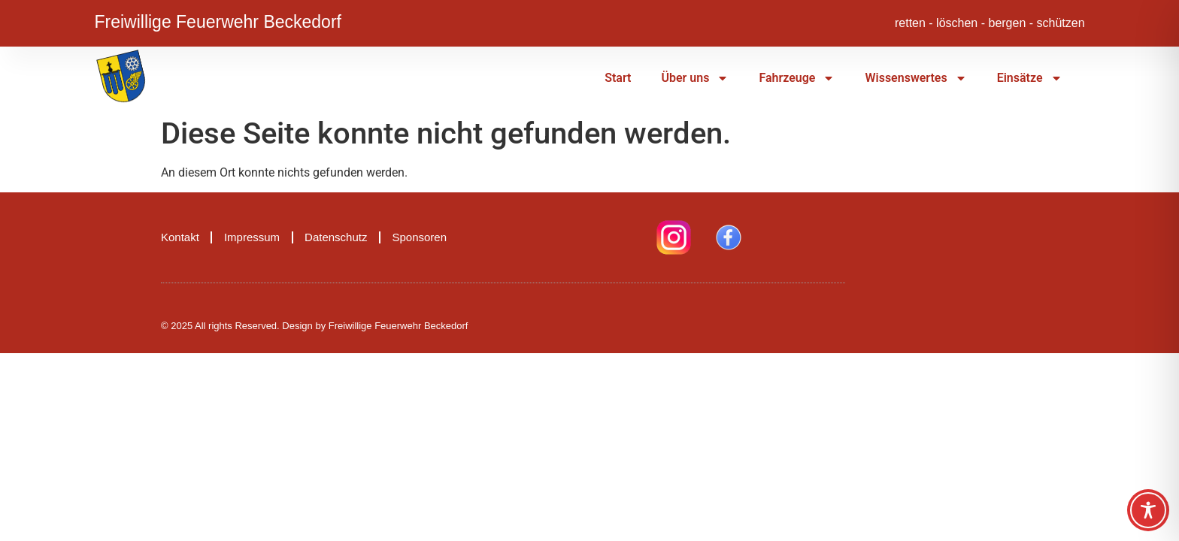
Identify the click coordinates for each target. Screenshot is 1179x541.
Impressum (252, 237)
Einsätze (1029, 78)
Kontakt (180, 237)
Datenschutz (336, 237)
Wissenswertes (915, 78)
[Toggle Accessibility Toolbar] (1148, 510)
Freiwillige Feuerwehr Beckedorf (217, 19)
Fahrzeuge (797, 78)
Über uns (695, 78)
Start (618, 78)
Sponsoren (419, 237)
